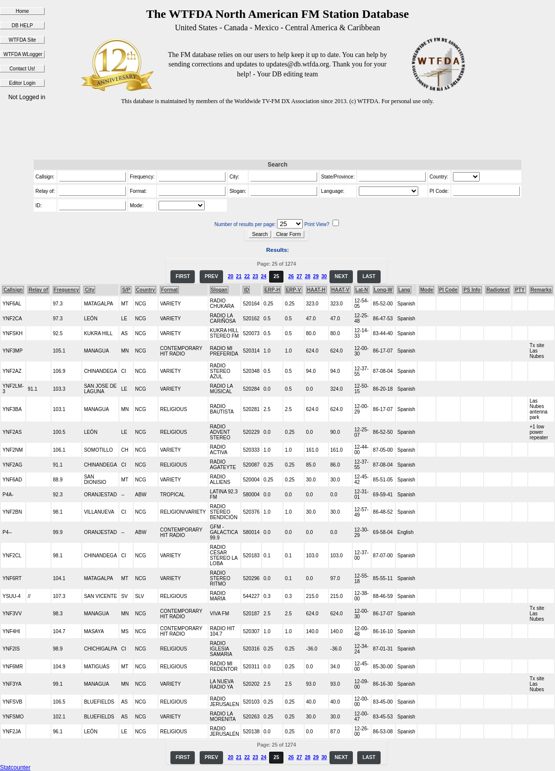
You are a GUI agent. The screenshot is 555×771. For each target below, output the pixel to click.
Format (169, 290)
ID (246, 290)
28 (307, 276)
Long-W (383, 290)
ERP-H (272, 290)
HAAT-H (316, 290)
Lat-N (361, 290)
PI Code (448, 290)
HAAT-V (340, 290)
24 (263, 276)
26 (291, 276)
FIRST (182, 276)
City (89, 290)
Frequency (66, 290)
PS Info (471, 290)
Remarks (541, 290)
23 (255, 276)
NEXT (341, 276)
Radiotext (498, 290)
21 (238, 276)
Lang (404, 290)
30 (324, 276)
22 (247, 276)
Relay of (38, 290)
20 (230, 276)
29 (316, 276)
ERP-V (293, 290)
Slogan (219, 290)
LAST (368, 276)
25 (276, 276)
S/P (126, 290)
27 (299, 276)
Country (145, 290)
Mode (426, 290)
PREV (211, 276)
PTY (519, 290)
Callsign (13, 290)
